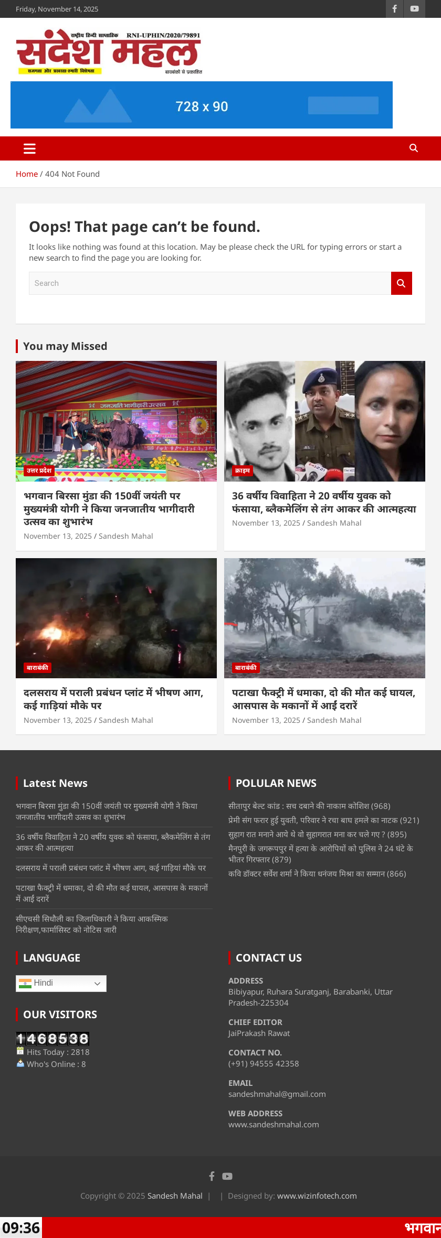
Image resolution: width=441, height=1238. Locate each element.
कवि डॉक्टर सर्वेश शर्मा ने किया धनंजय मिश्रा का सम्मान (306, 873)
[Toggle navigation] (30, 148)
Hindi (36, 983)
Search (401, 283)
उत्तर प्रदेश (39, 470)
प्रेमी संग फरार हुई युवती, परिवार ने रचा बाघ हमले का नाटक (313, 820)
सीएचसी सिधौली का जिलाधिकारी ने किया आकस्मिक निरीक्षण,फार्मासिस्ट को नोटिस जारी (92, 924)
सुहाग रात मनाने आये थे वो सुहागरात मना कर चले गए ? (306, 834)
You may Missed (65, 346)
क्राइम (242, 470)
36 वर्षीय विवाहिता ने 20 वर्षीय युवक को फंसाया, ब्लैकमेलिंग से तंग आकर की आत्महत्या (324, 502)
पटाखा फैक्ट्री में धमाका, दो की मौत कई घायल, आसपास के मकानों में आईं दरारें (323, 699)
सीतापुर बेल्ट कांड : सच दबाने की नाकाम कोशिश (298, 806)
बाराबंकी (37, 667)
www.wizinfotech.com (317, 1195)
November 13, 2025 (58, 536)
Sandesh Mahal (126, 536)
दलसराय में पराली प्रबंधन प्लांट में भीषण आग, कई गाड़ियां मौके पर (113, 699)
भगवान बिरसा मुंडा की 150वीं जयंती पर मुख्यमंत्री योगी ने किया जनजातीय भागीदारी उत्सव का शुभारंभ (109, 508)
